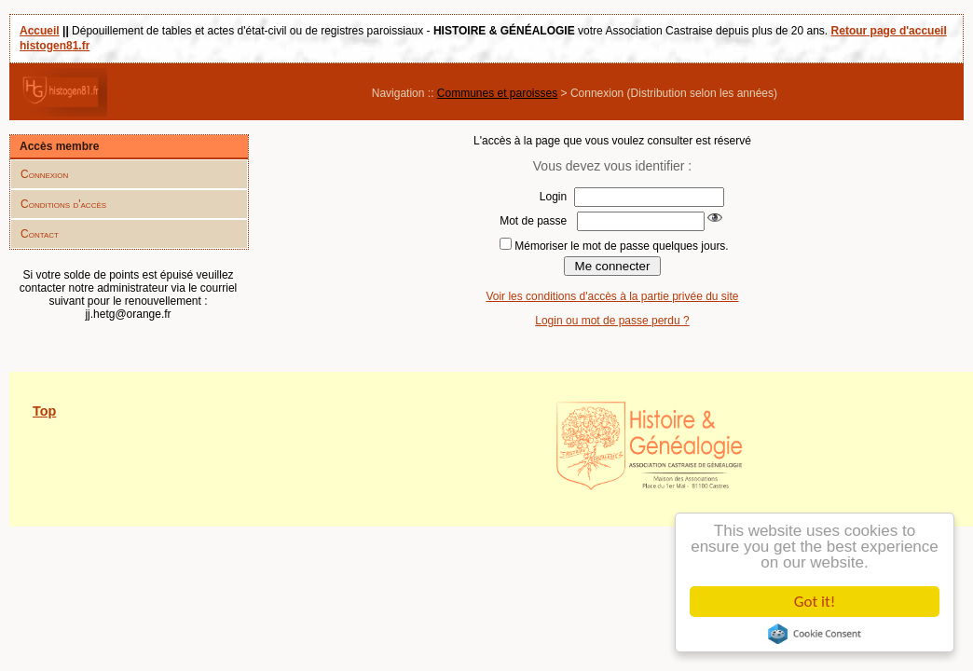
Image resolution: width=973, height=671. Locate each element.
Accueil (40, 30)
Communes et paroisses (497, 93)
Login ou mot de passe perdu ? (612, 320)
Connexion (44, 174)
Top (44, 411)
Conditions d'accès (63, 204)
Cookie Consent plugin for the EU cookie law (814, 633)
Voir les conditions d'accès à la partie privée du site (612, 296)
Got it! (814, 601)
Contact (40, 233)
